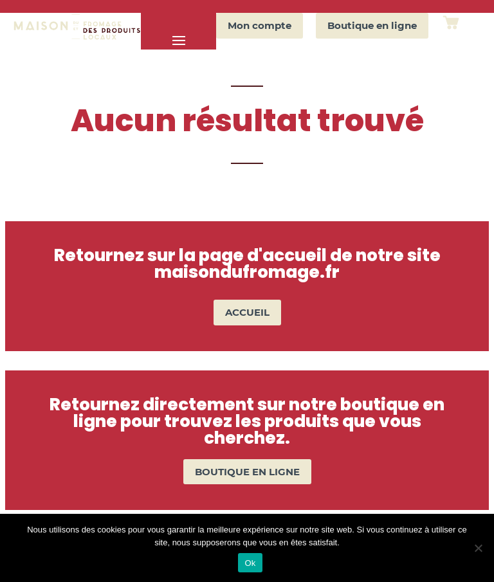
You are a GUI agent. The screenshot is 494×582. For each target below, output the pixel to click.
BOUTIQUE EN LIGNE (247, 472)
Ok (249, 563)
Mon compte (259, 25)
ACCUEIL (247, 312)
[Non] (477, 547)
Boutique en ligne (372, 25)
